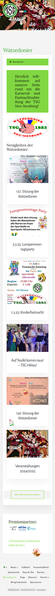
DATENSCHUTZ (28, 590)
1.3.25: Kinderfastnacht (27, 312)
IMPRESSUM (14, 590)
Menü (48, 7)
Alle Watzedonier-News (27, 495)
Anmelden (41, 590)
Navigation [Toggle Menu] (17, 62)
